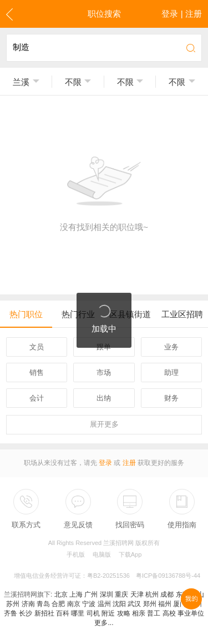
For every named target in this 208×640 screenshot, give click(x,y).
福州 (164, 604)
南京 (73, 604)
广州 (91, 594)
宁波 (88, 604)
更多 (104, 424)
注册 (129, 463)
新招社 (44, 613)
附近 (108, 613)
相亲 (138, 613)
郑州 (149, 604)
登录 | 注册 (181, 13)
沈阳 (119, 604)
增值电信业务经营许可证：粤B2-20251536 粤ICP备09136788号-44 (107, 575)
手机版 (76, 554)
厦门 (179, 604)
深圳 (106, 594)
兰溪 (21, 82)
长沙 (25, 613)
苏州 (12, 604)
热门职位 (26, 314)
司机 (93, 613)
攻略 (123, 613)
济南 (28, 604)
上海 (76, 594)
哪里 (77, 613)
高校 (169, 613)
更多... (103, 623)
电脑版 (102, 554)
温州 (104, 604)
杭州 (152, 594)
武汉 (134, 604)
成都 (167, 594)
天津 (137, 594)
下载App (130, 554)
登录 (105, 463)
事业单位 (190, 613)
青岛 (43, 604)
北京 (61, 594)
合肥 (58, 604)
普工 (153, 613)
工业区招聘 (182, 314)
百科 (62, 613)
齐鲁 (10, 613)
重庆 (121, 594)
